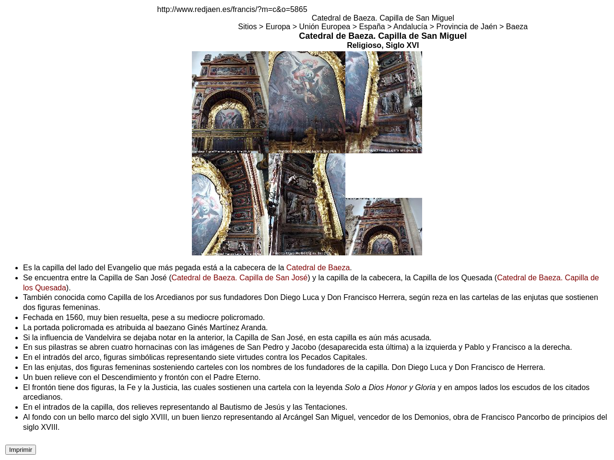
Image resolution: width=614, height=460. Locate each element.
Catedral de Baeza (318, 268)
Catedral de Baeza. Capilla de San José (240, 278)
